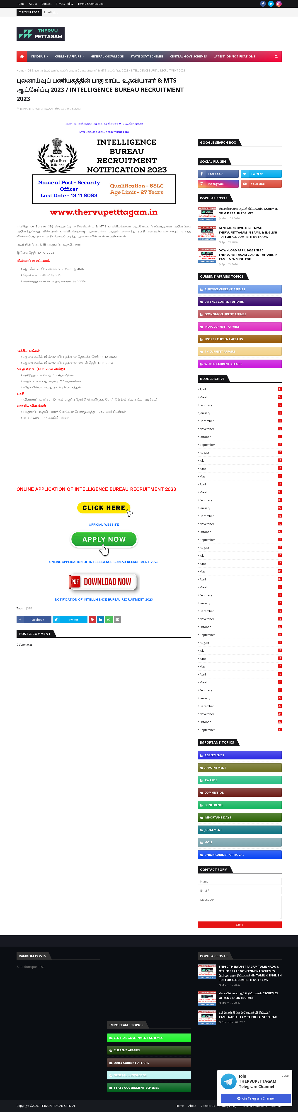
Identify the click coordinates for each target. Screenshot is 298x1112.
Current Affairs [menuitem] (68, 56)
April (241, 389)
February (241, 405)
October (241, 437)
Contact (46, 4)
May (241, 476)
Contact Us (208, 1106)
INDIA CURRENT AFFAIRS (222, 327)
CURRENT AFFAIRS (127, 1050)
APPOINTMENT (215, 768)
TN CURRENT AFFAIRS (219, 351)
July (241, 460)
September (241, 445)
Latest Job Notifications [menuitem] (234, 56)
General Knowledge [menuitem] (107, 56)
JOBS (30, 70)
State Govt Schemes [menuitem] (146, 56)
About (33, 4)
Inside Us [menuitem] (38, 56)
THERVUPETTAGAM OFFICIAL (57, 1106)
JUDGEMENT (213, 830)
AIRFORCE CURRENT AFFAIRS (224, 289)
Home (20, 4)
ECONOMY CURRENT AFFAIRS (225, 314)
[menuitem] (22, 56)
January (241, 413)
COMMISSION (214, 792)
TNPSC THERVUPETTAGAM (36, 109)
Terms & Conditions (90, 4)
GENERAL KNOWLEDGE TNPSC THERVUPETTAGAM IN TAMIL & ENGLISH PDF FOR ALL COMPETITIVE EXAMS (248, 232)
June (241, 468)
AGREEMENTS (214, 755)
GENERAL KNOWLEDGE (130, 1075)
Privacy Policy (64, 4)
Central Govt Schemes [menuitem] (188, 56)
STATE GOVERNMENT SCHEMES (136, 1088)
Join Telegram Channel (255, 1098)
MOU (208, 842)
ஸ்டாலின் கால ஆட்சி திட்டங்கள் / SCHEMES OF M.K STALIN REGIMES (248, 211)
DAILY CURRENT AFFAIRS (131, 1063)
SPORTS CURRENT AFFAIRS (223, 339)
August (241, 453)
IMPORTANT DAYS (217, 817)
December (241, 421)
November (241, 429)
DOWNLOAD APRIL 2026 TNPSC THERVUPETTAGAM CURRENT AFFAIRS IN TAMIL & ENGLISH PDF (248, 254)
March (241, 397)
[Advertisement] (199, 34)
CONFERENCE (213, 805)
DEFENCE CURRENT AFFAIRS (224, 302)
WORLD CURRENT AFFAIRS (223, 364)
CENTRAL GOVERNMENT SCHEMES (138, 1038)
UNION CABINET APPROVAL (224, 855)
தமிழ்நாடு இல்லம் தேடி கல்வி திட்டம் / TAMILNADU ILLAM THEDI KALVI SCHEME (248, 1014)
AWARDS (210, 780)
